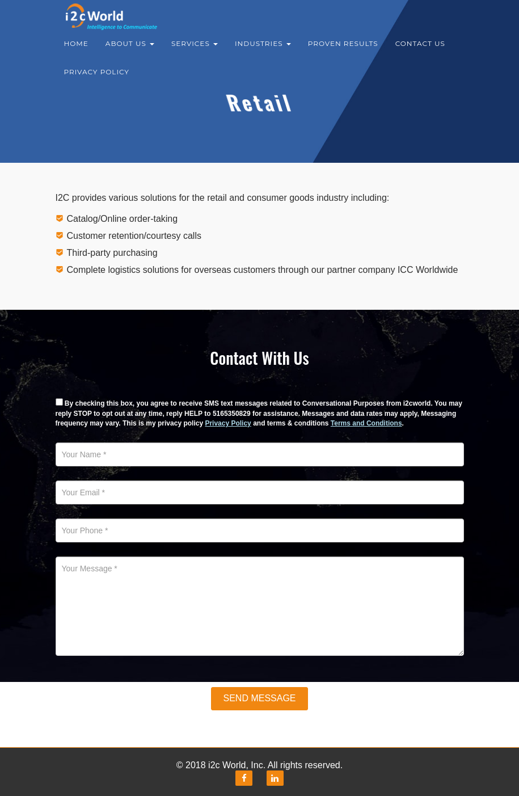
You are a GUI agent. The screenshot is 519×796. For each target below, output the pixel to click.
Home (76, 51)
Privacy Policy (96, 79)
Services (194, 51)
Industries (263, 51)
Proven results (343, 51)
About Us (130, 51)
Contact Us (420, 51)
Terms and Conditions (366, 423)
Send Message (259, 698)
